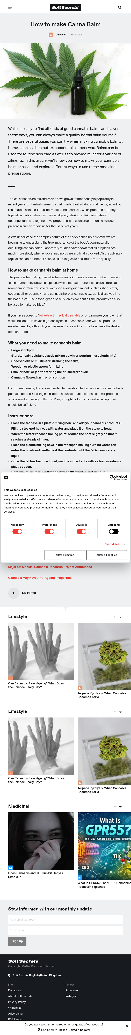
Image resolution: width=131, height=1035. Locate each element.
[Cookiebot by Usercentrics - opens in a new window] (112, 477)
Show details (113, 544)
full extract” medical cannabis (60, 315)
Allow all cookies (106, 554)
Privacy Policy (17, 1002)
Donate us (14, 990)
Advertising (15, 1013)
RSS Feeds (15, 1019)
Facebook (72, 990)
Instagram (72, 996)
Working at (15, 1008)
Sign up (17, 941)
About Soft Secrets (20, 996)
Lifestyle (17, 616)
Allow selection (65, 554)
